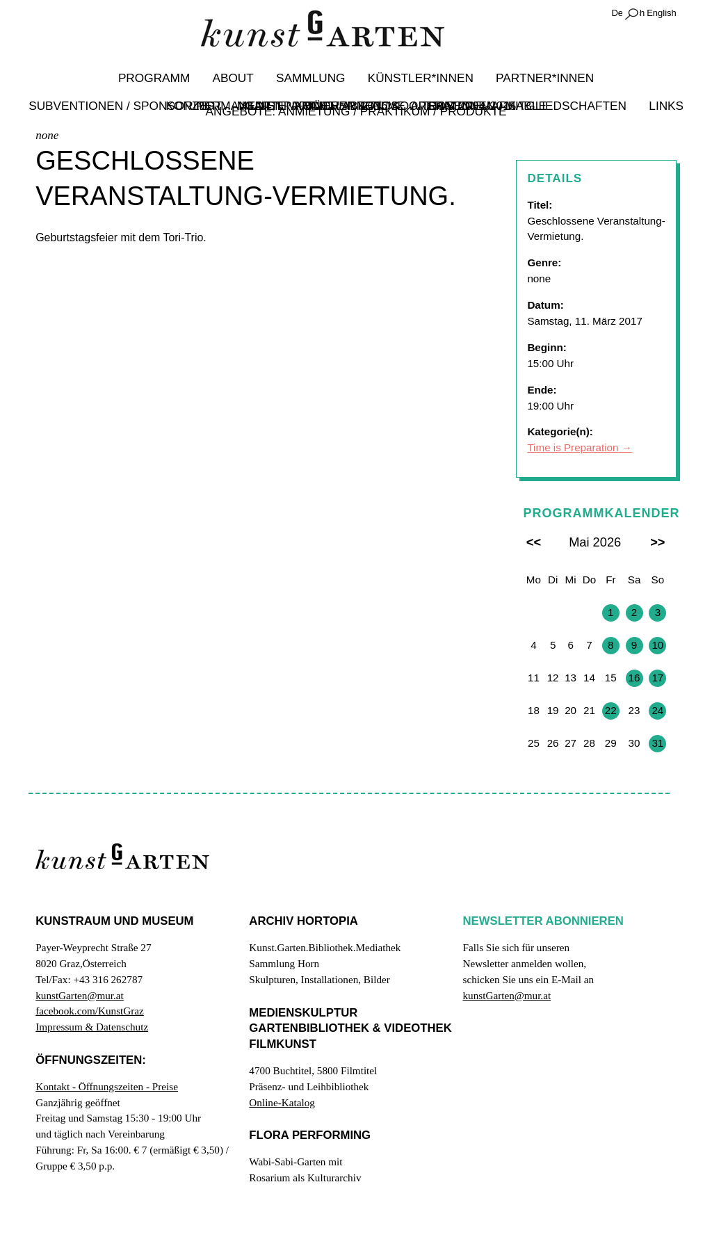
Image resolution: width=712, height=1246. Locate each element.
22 (611, 710)
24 (657, 710)
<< (533, 542)
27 (534, 612)
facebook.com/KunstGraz (89, 1011)
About (238, 77)
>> (657, 542)
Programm (162, 77)
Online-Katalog (281, 1102)
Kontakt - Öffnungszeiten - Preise (106, 1086)
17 (657, 677)
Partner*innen (537, 77)
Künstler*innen (417, 77)
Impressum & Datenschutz (91, 1027)
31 (657, 743)
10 (657, 645)
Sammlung (312, 77)
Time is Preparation (572, 448)
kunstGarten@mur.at (79, 995)
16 (634, 677)
